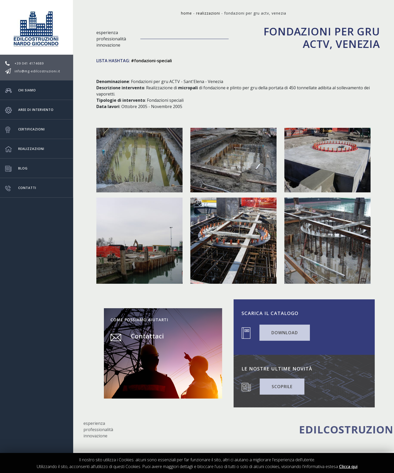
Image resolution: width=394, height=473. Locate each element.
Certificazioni (25, 129)
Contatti (20, 187)
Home (186, 13)
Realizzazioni (24, 148)
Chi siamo (20, 90)
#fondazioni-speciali (151, 61)
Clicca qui (348, 466)
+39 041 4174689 (29, 63)
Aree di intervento (29, 109)
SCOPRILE (285, 385)
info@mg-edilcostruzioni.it (37, 71)
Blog (16, 168)
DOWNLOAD (287, 332)
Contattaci (152, 341)
